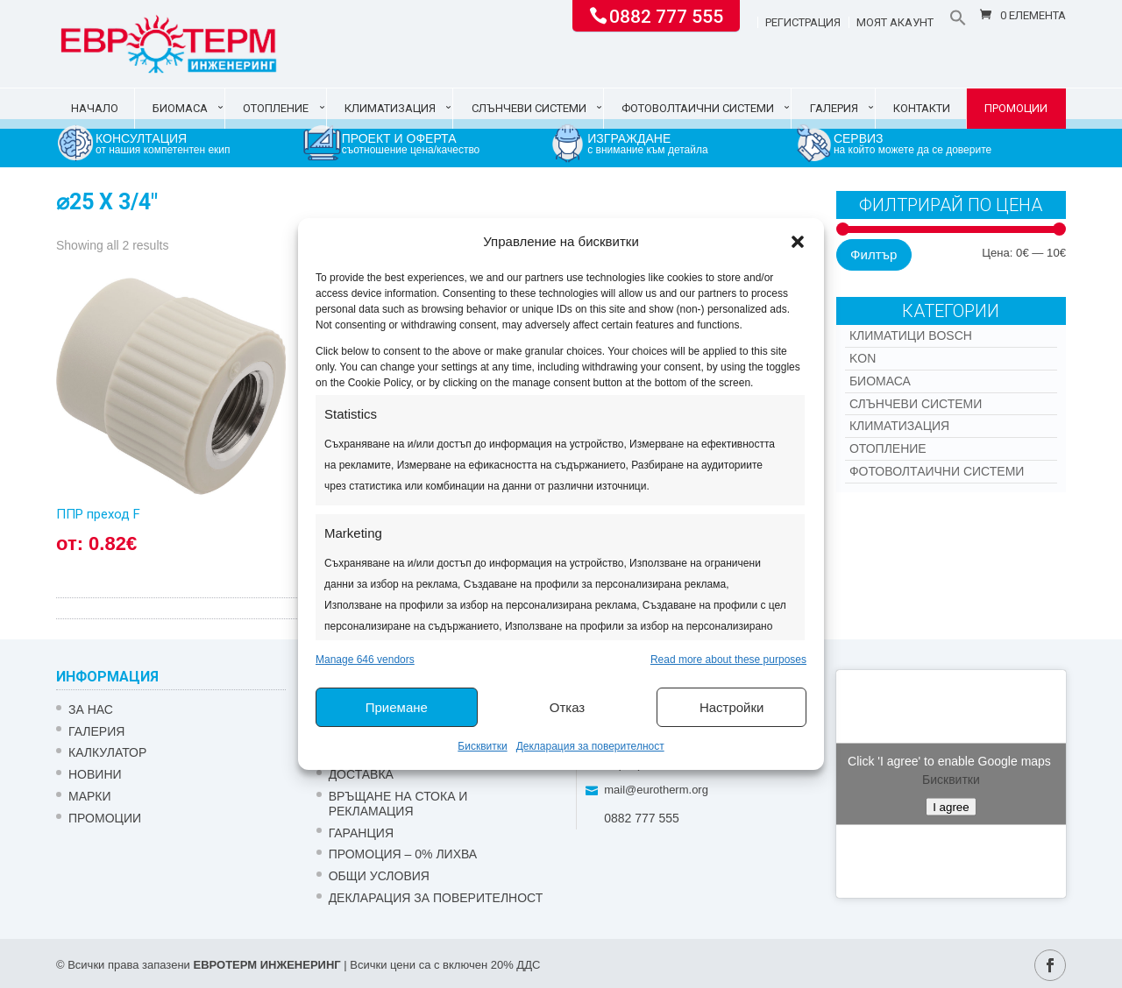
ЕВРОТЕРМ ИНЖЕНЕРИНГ (266, 964)
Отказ (567, 707)
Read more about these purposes (728, 659)
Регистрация (803, 23)
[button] (797, 242)
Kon (862, 358)
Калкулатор (107, 752)
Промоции (1015, 108)
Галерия (834, 108)
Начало (94, 108)
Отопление (276, 108)
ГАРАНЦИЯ (361, 833)
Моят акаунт (895, 23)
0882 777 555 (666, 15)
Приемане (397, 707)
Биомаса (180, 108)
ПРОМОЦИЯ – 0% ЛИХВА (403, 854)
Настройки (731, 707)
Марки (89, 796)
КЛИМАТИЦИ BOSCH (910, 335)
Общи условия (379, 876)
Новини (95, 774)
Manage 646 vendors (365, 659)
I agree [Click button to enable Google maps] (951, 806)
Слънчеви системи (529, 108)
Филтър (873, 254)
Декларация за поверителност (590, 746)
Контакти (921, 108)
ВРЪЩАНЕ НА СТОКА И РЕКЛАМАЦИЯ (398, 803)
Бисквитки (482, 746)
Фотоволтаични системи (697, 108)
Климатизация (390, 108)
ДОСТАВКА (361, 774)
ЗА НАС (90, 709)
